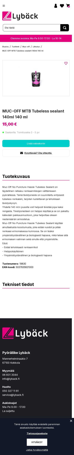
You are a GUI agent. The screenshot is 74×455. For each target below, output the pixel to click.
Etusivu (5, 46)
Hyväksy (37, 442)
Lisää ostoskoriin (36, 143)
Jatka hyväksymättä (37, 449)
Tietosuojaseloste (37, 433)
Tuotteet (15, 46)
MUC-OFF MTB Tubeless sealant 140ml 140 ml (22, 51)
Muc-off (26, 46)
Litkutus (36, 46)
